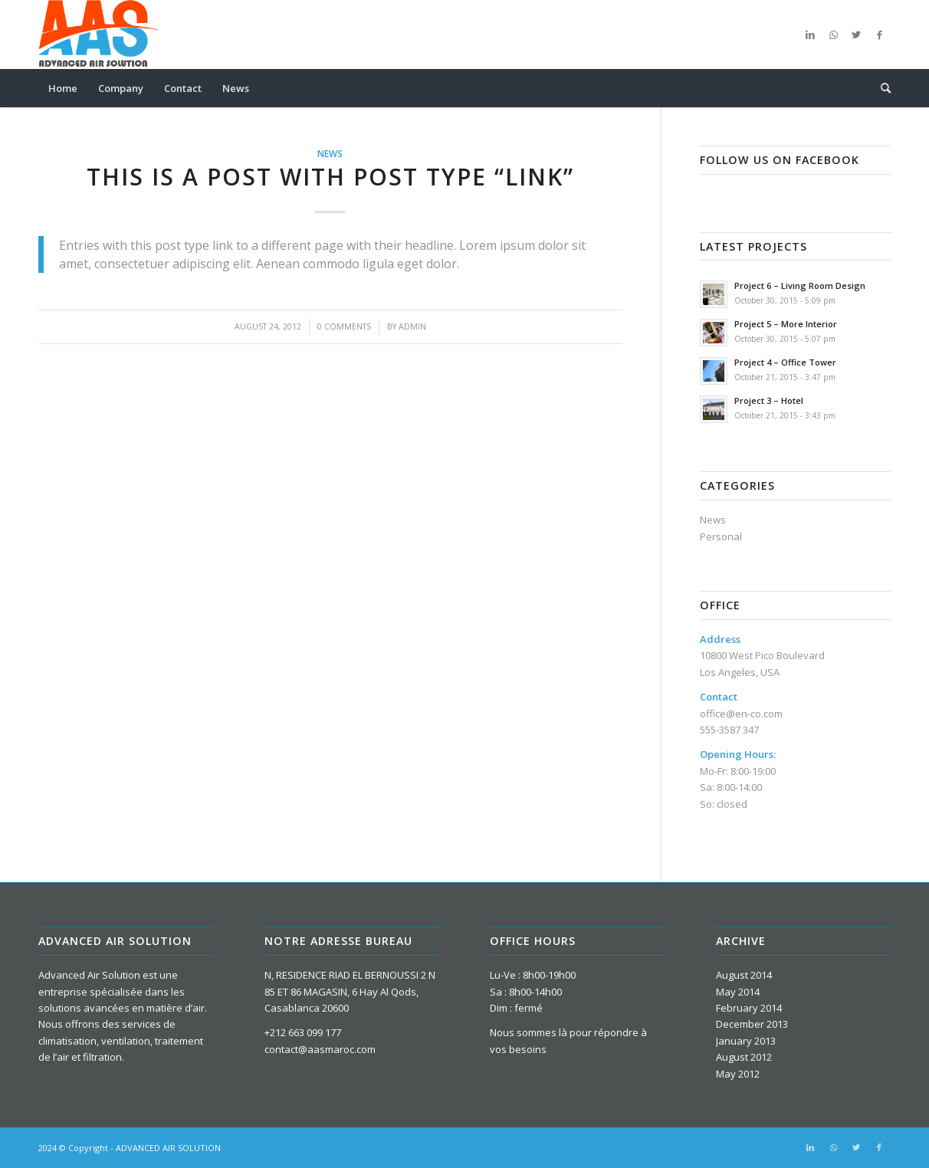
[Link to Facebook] (879, 34)
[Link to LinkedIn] (810, 34)
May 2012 (738, 1074)
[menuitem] (62, 88)
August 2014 (744, 975)
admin (412, 326)
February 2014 (749, 1008)
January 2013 (746, 1041)
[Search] (881, 88)
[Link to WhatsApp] (833, 34)
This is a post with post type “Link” (330, 176)
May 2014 (738, 992)
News (330, 153)
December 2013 (752, 1024)
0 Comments (344, 326)
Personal (721, 536)
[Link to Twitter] (856, 34)
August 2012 (744, 1057)
